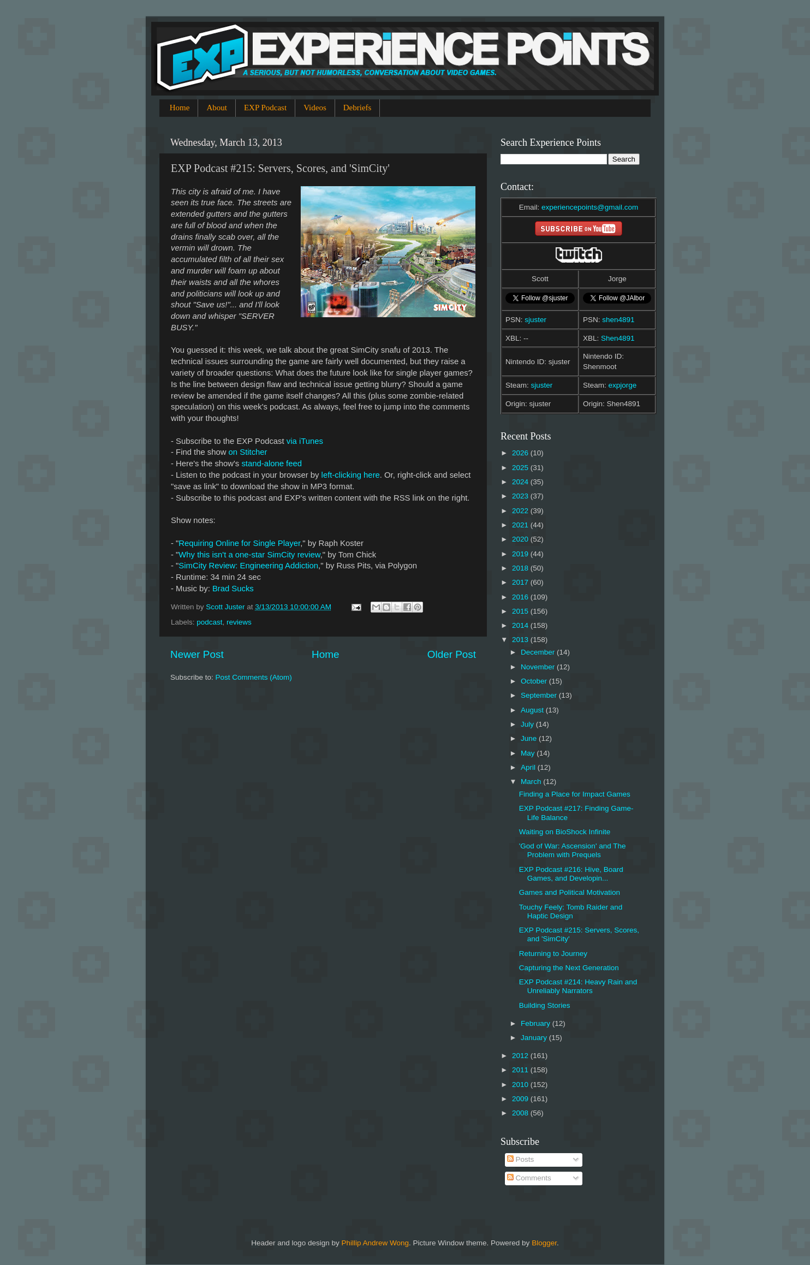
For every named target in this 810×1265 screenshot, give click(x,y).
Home (180, 107)
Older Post (451, 654)
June (530, 738)
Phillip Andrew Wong (375, 1243)
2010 (521, 1084)
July (528, 724)
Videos (314, 107)
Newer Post (197, 654)
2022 (521, 511)
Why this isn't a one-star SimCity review (249, 554)
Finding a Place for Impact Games (574, 794)
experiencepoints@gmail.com (589, 207)
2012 (521, 1056)
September (540, 695)
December (539, 652)
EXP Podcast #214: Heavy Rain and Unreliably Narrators (578, 986)
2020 (521, 539)
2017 (521, 582)
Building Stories (544, 1005)
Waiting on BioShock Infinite (565, 832)
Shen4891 (618, 338)
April (529, 767)
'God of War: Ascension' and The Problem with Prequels (572, 850)
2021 (521, 525)
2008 (521, 1113)
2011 (521, 1070)
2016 (521, 597)
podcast (209, 622)
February (536, 1023)
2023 (521, 496)
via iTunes (305, 441)
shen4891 (618, 320)
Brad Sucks (233, 588)
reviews (239, 622)
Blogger (544, 1243)
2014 (521, 625)
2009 (521, 1099)
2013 (521, 640)
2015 (521, 611)
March (532, 781)
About (216, 107)
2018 (521, 568)
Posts (520, 1159)
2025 (521, 468)
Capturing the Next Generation (569, 968)
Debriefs (357, 107)
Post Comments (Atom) (254, 677)
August (533, 710)
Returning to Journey (553, 953)
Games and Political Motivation (569, 892)
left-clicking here (350, 475)
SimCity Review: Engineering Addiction (248, 565)
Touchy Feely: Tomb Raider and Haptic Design (571, 911)
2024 (521, 482)
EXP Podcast (265, 107)
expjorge (623, 385)
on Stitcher (248, 452)
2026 (521, 453)
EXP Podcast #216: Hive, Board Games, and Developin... (571, 873)
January (535, 1038)
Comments (529, 1178)
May (529, 753)
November (539, 667)
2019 (521, 554)
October (535, 681)
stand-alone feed (271, 463)
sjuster (535, 320)
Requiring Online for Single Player (239, 543)
